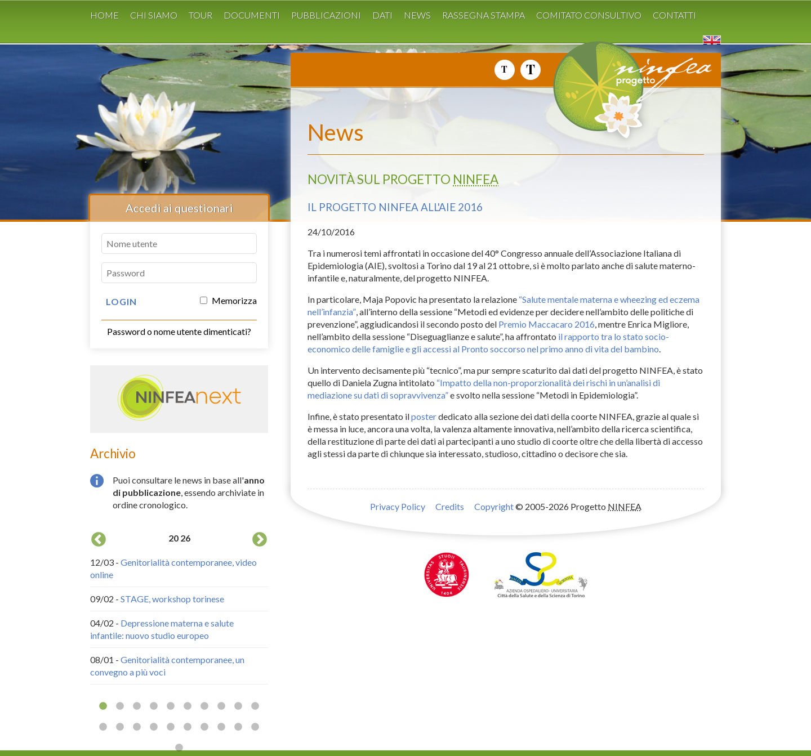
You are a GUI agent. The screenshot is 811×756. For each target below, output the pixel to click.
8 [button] (221, 706)
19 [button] (238, 727)
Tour (200, 15)
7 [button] (204, 706)
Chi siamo (153, 15)
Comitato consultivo (588, 15)
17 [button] (204, 727)
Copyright (494, 506)
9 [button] (238, 706)
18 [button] (221, 727)
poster (423, 416)
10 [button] (255, 706)
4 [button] (153, 706)
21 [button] (179, 748)
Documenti (252, 15)
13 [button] (136, 727)
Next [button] (259, 539)
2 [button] (120, 706)
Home (104, 15)
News (417, 15)
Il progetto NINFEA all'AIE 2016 (395, 207)
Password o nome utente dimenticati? (179, 331)
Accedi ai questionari (179, 207)
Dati (382, 15)
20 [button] (255, 727)
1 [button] (103, 706)
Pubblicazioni (326, 15)
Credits (449, 506)
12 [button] (120, 727)
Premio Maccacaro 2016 (546, 324)
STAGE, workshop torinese (172, 598)
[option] (179, 607)
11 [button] (103, 727)
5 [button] (170, 706)
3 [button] (136, 706)
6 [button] (187, 706)
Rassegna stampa (483, 15)
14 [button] (153, 727)
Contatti (674, 15)
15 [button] (170, 727)
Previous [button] (98, 539)
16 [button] (187, 727)
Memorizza (228, 300)
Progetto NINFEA (659, 95)
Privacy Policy (397, 506)
